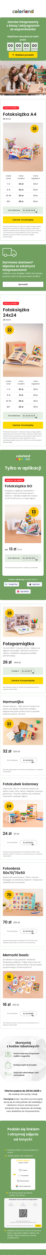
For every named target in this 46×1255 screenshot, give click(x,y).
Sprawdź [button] (23, 284)
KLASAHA (28, 760)
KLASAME (28, 1013)
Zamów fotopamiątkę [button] (23, 680)
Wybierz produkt (24, 54)
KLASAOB (28, 931)
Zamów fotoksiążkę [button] (23, 219)
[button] (30, 210)
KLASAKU (28, 842)
